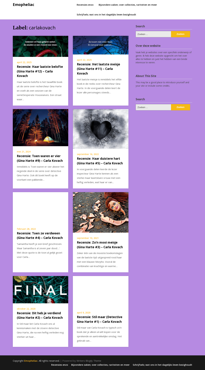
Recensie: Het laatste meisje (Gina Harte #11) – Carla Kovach (98, 69)
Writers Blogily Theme (89, 360)
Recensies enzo (85, 4)
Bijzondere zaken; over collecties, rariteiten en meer (128, 4)
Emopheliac (23, 4)
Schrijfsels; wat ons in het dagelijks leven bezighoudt (106, 14)
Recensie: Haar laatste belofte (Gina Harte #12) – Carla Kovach (40, 71)
